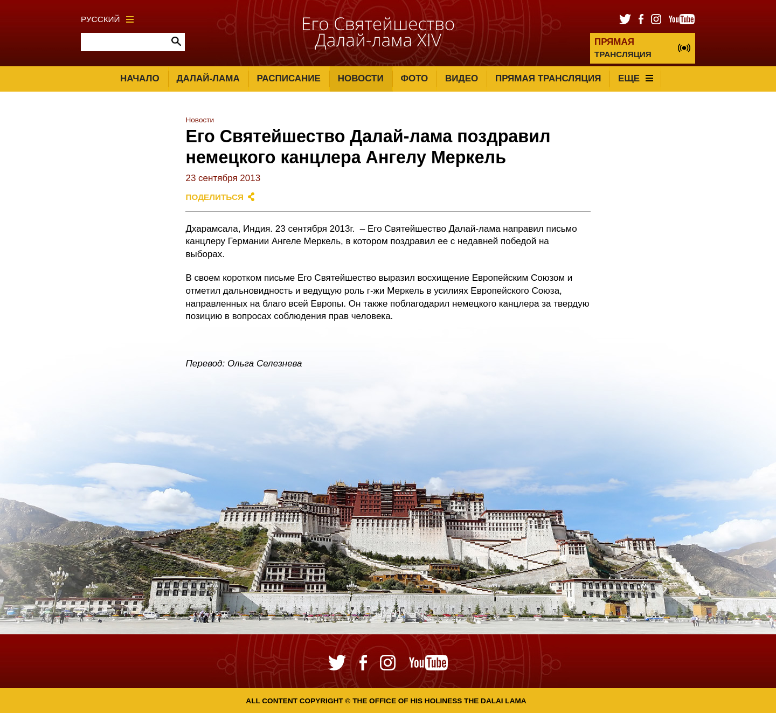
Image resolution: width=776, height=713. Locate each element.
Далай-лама (207, 78)
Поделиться (214, 197)
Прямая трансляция (548, 78)
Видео (461, 78)
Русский (107, 19)
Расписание (289, 78)
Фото (414, 78)
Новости (361, 78)
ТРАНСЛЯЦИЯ (623, 48)
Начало (140, 78)
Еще (635, 78)
